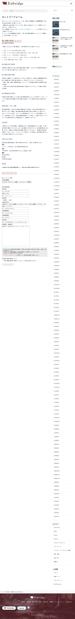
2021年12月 (56, 178)
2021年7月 (56, 193)
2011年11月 (56, 387)
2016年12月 (56, 315)
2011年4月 (56, 402)
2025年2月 (56, 91)
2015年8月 (56, 357)
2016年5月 (56, 334)
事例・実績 (56, 554)
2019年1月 (56, 258)
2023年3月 (56, 136)
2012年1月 (56, 379)
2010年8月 (56, 429)
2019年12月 (56, 235)
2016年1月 (56, 349)
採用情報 (12, 591)
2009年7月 (56, 444)
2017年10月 (56, 288)
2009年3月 (56, 459)
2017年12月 (56, 284)
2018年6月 (56, 277)
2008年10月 (56, 478)
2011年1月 (56, 414)
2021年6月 (56, 197)
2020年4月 (56, 227)
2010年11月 (56, 417)
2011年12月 (56, 383)
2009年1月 (56, 467)
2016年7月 (56, 326)
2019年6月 (56, 243)
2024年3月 (56, 113)
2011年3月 (56, 406)
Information (57, 527)
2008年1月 (56, 490)
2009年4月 (56, 455)
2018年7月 (56, 273)
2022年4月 (56, 170)
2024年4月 (56, 110)
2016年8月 (56, 322)
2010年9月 (56, 425)
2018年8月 (56, 269)
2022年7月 (56, 159)
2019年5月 (56, 246)
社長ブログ (56, 558)
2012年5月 (56, 368)
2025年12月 (56, 83)
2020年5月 (56, 224)
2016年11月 (56, 319)
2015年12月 (56, 353)
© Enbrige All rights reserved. (37, 615)
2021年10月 (56, 186)
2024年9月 (56, 98)
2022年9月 (56, 155)
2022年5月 (56, 167)
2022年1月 (56, 174)
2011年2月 (56, 410)
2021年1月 (56, 208)
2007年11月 (56, 493)
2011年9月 (56, 391)
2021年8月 (56, 189)
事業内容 (29, 602)
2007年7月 (56, 501)
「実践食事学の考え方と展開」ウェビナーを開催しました (66, 38)
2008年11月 (56, 474)
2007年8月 (56, 497)
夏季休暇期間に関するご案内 (66, 54)
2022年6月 (56, 163)
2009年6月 (56, 448)
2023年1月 (56, 144)
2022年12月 (56, 148)
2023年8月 (56, 125)
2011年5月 (56, 398)
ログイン (56, 572)
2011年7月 (56, 395)
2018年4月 (56, 281)
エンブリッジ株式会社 (5, 591)
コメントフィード (58, 580)
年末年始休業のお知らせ (65, 29)
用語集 (51, 602)
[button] (71, 3)
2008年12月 (56, 471)
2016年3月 (56, 341)
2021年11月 (56, 182)
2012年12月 (56, 360)
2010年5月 (56, 436)
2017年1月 (56, 311)
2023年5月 (56, 132)
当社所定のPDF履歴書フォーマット (27, 29)
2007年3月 (56, 509)
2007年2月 (56, 512)
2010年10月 (56, 421)
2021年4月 (56, 205)
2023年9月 (56, 121)
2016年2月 (56, 345)
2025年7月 (56, 87)
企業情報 (23, 602)
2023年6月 (56, 129)
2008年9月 (56, 482)
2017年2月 (56, 307)
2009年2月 (56, 463)
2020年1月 (56, 231)
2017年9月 (56, 292)
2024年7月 (56, 102)
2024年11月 (56, 94)
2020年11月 (56, 212)
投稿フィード (57, 576)
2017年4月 (56, 303)
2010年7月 (56, 433)
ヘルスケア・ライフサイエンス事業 (62, 550)
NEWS (55, 531)
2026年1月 (56, 79)
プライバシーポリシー (9, 255)
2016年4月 (56, 338)
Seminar (56, 539)
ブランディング (57, 546)
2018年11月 (56, 265)
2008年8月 (56, 486)
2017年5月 (56, 300)
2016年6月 (56, 330)
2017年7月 (56, 296)
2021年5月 (56, 201)
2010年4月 (56, 440)
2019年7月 (56, 239)
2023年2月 (56, 140)
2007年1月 (56, 516)
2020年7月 (56, 220)
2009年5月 (56, 452)
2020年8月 (56, 216)
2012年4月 (56, 372)
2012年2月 (56, 376)
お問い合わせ (69, 602)
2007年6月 (56, 505)
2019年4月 (56, 250)
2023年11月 (56, 117)
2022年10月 (56, 151)
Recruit (55, 535)
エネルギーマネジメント (59, 542)
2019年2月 (56, 254)
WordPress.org (57, 584)
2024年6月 (56, 106)
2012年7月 (56, 364)
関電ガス (56, 561)
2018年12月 (56, 262)
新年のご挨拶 (62, 21)
